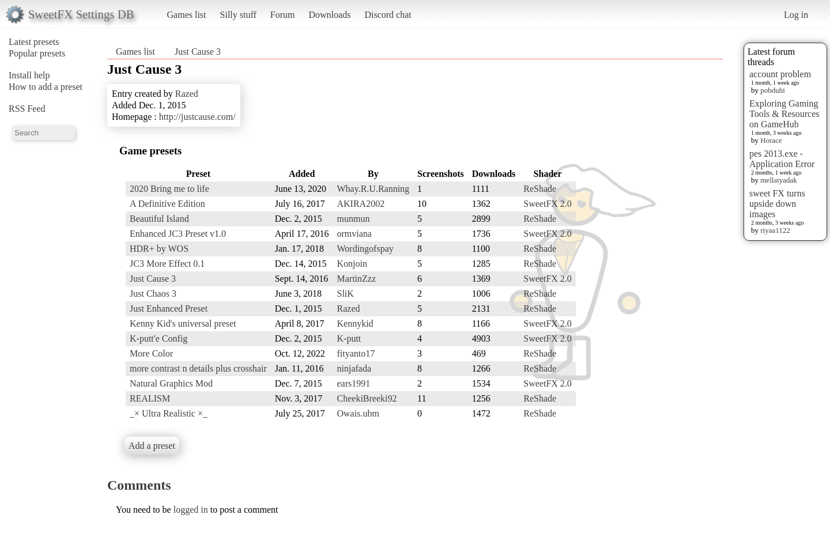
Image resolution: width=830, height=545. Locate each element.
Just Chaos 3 (153, 293)
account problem (780, 74)
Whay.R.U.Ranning (373, 189)
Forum (282, 15)
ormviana (354, 234)
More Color (151, 353)
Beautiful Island (159, 219)
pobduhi (772, 90)
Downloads (329, 15)
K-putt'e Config (158, 338)
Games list (186, 15)
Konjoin (352, 263)
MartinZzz (356, 278)
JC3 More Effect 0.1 (167, 263)
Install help (29, 75)
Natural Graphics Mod (171, 383)
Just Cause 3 (198, 51)
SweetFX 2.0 (547, 204)
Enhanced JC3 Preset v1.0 (178, 234)
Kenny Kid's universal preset (183, 323)
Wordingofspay (365, 248)
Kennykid (355, 323)
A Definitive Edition (167, 204)
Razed (186, 94)
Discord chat (387, 15)
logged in (190, 509)
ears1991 (354, 383)
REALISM (150, 398)
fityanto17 (356, 353)
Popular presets (37, 53)
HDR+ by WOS (159, 248)
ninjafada (354, 368)
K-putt (349, 338)
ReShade (539, 189)
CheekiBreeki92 (367, 398)
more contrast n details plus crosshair (198, 368)
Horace (771, 140)
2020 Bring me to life (169, 189)
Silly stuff (238, 15)
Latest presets (34, 42)
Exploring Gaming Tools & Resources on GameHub (784, 114)
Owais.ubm (358, 413)
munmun (353, 219)
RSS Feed (27, 108)
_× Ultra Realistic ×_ (168, 413)
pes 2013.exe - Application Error (781, 159)
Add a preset (152, 446)
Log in (796, 15)
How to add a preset (45, 87)
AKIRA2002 (361, 204)
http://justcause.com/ (197, 117)
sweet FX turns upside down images (777, 203)
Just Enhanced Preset (168, 308)
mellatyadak (778, 180)
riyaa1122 (775, 230)
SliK (345, 293)
